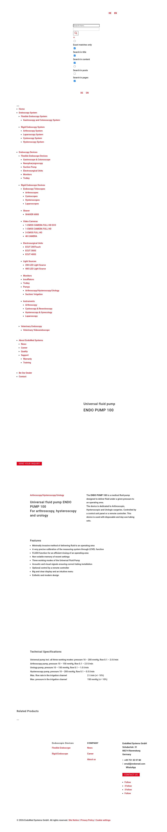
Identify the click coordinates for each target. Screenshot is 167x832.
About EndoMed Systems (31, 340)
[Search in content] (75, 55)
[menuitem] (110, 13)
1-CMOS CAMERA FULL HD (38, 229)
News (23, 344)
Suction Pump (30, 167)
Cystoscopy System (32, 138)
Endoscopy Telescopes (34, 189)
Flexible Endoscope (61, 748)
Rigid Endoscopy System (33, 127)
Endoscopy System (28, 112)
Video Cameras (30, 221)
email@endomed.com (134, 764)
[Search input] (86, 25)
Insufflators (28, 279)
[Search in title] (75, 48)
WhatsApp (131, 767)
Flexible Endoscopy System (34, 116)
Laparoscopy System (33, 134)
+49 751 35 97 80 (132, 760)
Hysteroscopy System (33, 142)
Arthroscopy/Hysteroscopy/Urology (42, 290)
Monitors (27, 174)
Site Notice (73, 820)
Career (24, 347)
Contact (22, 376)
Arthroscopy (31, 305)
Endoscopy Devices (28, 152)
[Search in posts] (75, 66)
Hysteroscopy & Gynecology (38, 312)
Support (25, 355)
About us (91, 759)
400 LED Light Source (35, 268)
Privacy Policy (87, 820)
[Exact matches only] (75, 41)
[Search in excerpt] (75, 63)
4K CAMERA (31, 236)
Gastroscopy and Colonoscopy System (41, 120)
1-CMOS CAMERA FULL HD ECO (40, 225)
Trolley (26, 178)
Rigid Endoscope (60, 753)
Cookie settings (103, 820)
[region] (83, 669)
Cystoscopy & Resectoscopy (38, 308)
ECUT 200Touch (33, 247)
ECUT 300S (30, 250)
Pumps (26, 287)
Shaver (26, 210)
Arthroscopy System (33, 131)
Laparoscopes (32, 203)
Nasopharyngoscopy (33, 163)
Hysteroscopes (32, 200)
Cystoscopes (31, 196)
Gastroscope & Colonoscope (36, 159)
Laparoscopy (31, 316)
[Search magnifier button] (76, 33)
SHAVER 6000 (32, 214)
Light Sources (29, 261)
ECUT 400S (30, 254)
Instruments (29, 301)
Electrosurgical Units (33, 170)
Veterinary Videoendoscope (36, 330)
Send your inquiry (29, 463)
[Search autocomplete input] (86, 29)
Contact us (131, 775)
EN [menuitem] (115, 13)
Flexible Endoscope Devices (34, 156)
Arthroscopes (31, 192)
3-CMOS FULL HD (33, 232)
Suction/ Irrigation (34, 294)
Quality (24, 351)
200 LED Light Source (35, 265)
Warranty (27, 359)
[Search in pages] (75, 74)
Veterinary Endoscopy (31, 326)
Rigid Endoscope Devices (33, 185)
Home (22, 109)
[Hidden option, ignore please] (75, 81)
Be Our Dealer (25, 373)
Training (27, 362)
